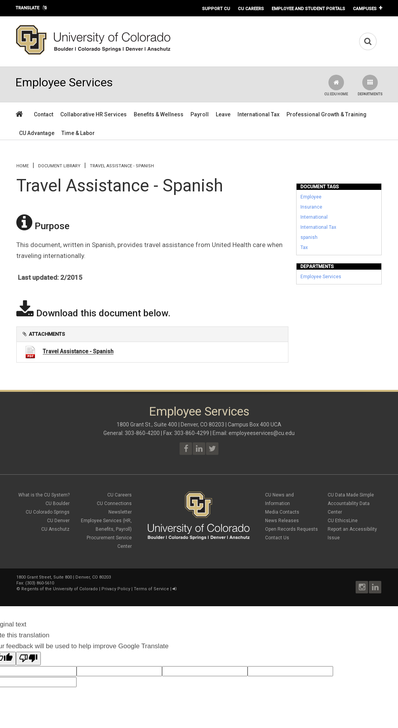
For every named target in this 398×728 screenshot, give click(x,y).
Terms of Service (151, 588)
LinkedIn (375, 587)
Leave (223, 114)
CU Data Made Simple (351, 495)
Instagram (362, 587)
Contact (43, 114)
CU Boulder (57, 503)
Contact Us (277, 537)
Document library (59, 165)
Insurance (311, 207)
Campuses (365, 8)
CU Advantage (36, 133)
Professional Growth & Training (326, 114)
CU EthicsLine (343, 520)
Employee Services (320, 276)
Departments (370, 85)
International (314, 217)
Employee (310, 197)
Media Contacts (282, 512)
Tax (304, 247)
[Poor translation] (28, 658)
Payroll (199, 114)
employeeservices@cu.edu (262, 433)
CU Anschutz (55, 529)
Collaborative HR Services (93, 114)
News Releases (282, 520)
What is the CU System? (44, 495)
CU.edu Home (336, 85)
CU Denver (58, 520)
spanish (309, 237)
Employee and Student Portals (308, 8)
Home (22, 165)
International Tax (258, 114)
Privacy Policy (115, 588)
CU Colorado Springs (48, 512)
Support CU (216, 8)
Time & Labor (78, 133)
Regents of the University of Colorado (59, 588)
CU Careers (251, 8)
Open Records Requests (291, 529)
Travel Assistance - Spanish (78, 352)
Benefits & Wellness (158, 114)
